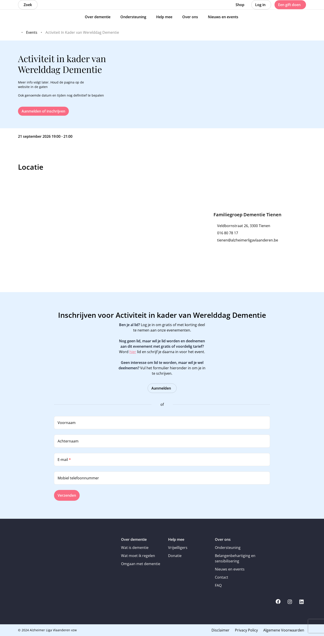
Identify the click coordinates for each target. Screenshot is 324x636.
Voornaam (67, 422)
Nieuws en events (230, 569)
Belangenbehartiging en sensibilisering (235, 558)
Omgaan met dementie (140, 563)
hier (132, 351)
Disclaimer (221, 630)
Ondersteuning (228, 547)
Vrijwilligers (177, 547)
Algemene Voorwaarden (283, 630)
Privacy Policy (246, 630)
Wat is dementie (134, 547)
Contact (221, 577)
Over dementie (134, 539)
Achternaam (68, 441)
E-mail (64, 459)
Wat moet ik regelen (138, 555)
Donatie (175, 555)
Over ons (223, 539)
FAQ (218, 585)
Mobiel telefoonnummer (78, 478)
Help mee (176, 539)
